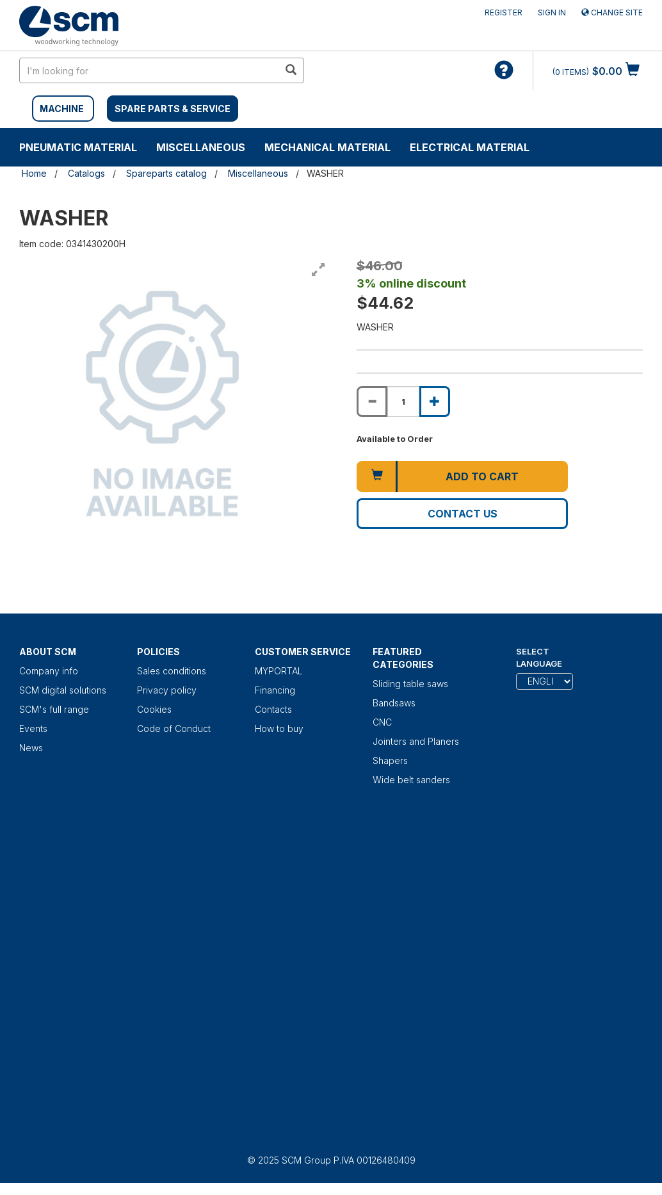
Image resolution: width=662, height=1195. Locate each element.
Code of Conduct (174, 728)
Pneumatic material (78, 147)
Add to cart (482, 476)
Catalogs (86, 173)
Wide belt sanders (411, 779)
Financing (275, 690)
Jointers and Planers (416, 741)
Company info (48, 670)
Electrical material (469, 147)
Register (503, 12)
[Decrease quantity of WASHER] (372, 401)
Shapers (390, 760)
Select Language (539, 657)
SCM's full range (54, 709)
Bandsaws (394, 702)
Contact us (462, 513)
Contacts (273, 709)
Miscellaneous (200, 147)
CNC (382, 722)
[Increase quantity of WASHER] (434, 401)
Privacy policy (167, 690)
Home (34, 173)
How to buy (279, 728)
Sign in (552, 12)
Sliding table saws (410, 683)
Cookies (154, 709)
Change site (612, 12)
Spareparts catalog (166, 173)
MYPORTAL (279, 670)
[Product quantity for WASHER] (403, 401)
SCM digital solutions (62, 690)
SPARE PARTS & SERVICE (172, 108)
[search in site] (149, 70)
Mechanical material (327, 147)
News (31, 747)
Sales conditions (171, 670)
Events (33, 728)
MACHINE (62, 108)
